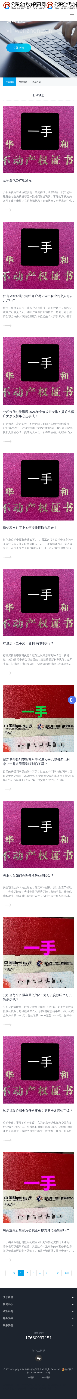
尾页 (66, 1273)
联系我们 (8, 1325)
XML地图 (46, 1377)
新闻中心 (8, 1304)
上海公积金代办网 (37, 1388)
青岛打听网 (40, 1384)
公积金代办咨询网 (57, 1384)
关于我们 (8, 1297)
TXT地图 (30, 1377)
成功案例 (8, 1311)
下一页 (55, 1273)
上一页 (11, 1273)
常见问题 (36, 81)
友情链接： (9, 1384)
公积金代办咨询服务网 (14, 1388)
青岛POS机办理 (25, 1384)
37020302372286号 (40, 1372)
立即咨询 (18, 48)
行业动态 (9, 81)
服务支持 (8, 1318)
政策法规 (23, 81)
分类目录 (52, 1388)
